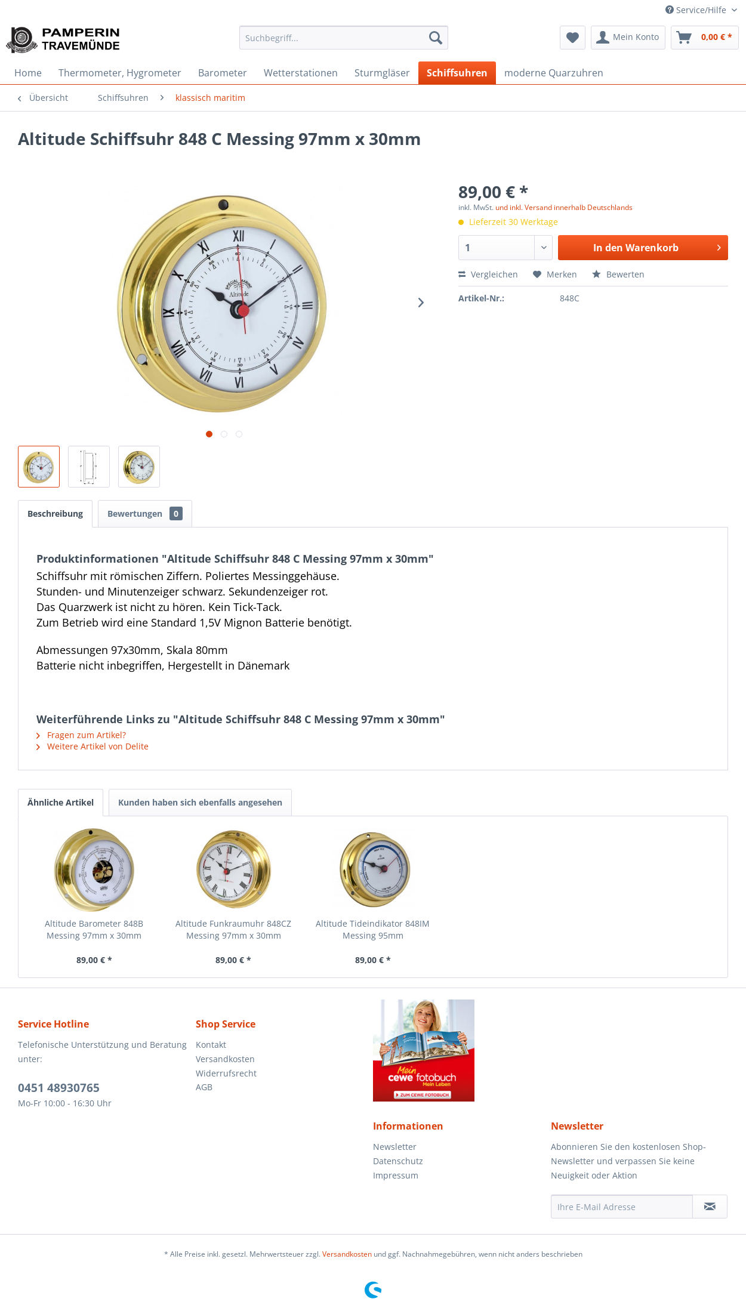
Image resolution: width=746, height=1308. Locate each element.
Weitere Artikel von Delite (92, 746)
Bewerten (618, 274)
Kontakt (211, 1044)
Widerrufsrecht (226, 1073)
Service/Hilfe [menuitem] (697, 10)
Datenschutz (398, 1161)
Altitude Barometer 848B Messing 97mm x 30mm (94, 929)
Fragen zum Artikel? (81, 735)
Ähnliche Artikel (60, 802)
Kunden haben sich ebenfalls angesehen (200, 802)
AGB (204, 1087)
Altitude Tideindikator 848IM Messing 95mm (373, 929)
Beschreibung (55, 513)
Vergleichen (488, 274)
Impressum (395, 1175)
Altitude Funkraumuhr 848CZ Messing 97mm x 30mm (233, 929)
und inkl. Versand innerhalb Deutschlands (564, 207)
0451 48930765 (59, 1088)
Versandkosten (225, 1059)
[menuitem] (343, 38)
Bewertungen (145, 513)
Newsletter (395, 1146)
